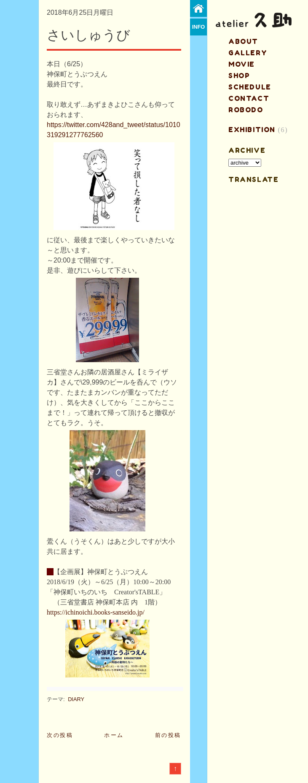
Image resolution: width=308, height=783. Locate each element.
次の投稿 (60, 735)
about (243, 41)
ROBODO (245, 110)
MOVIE (241, 64)
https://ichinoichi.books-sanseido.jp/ (96, 612)
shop (239, 75)
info (198, 27)
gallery (247, 53)
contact (248, 98)
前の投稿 (168, 735)
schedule (249, 87)
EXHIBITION (252, 129)
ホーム (114, 735)
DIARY (76, 699)
